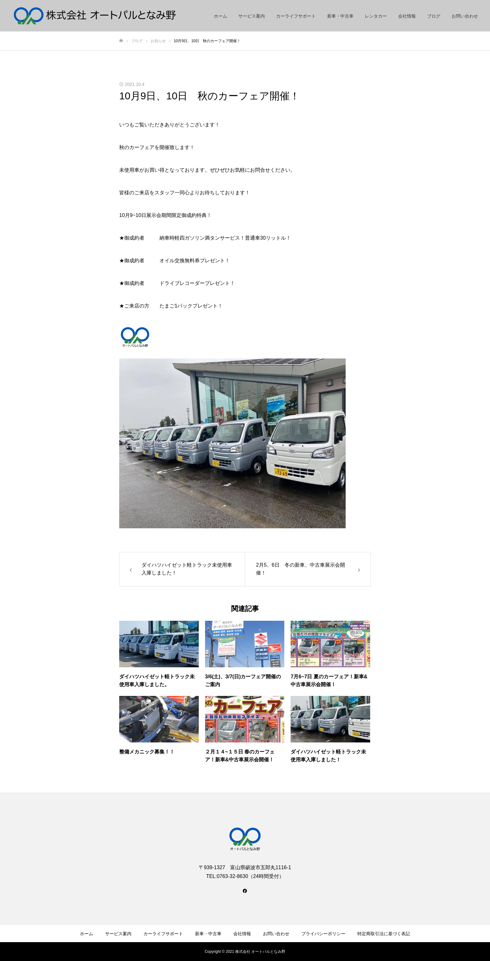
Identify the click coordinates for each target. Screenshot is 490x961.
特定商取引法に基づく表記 (383, 933)
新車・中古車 (340, 16)
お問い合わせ (465, 16)
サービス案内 (251, 16)
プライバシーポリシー (323, 933)
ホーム (220, 16)
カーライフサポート (296, 16)
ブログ (433, 16)
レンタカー (376, 16)
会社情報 (407, 16)
